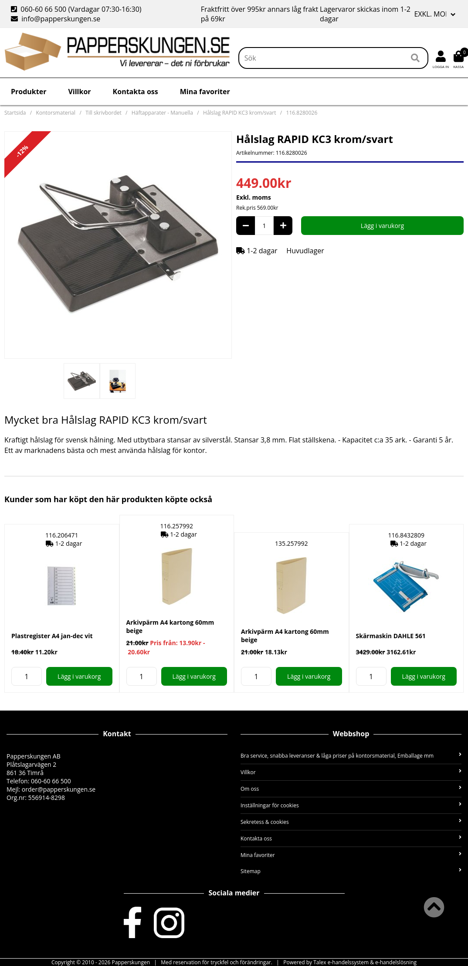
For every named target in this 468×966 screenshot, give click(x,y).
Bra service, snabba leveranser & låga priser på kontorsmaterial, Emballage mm (351, 755)
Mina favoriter (205, 91)
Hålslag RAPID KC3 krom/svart (239, 112)
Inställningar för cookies (351, 805)
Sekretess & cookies (351, 822)
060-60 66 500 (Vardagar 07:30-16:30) (77, 9)
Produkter (28, 91)
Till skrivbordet (103, 112)
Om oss (351, 789)
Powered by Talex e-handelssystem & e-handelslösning (350, 962)
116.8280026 (302, 112)
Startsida (15, 112)
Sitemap (351, 871)
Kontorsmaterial (55, 112)
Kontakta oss (135, 91)
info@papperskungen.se (55, 19)
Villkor (79, 91)
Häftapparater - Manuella (162, 112)
